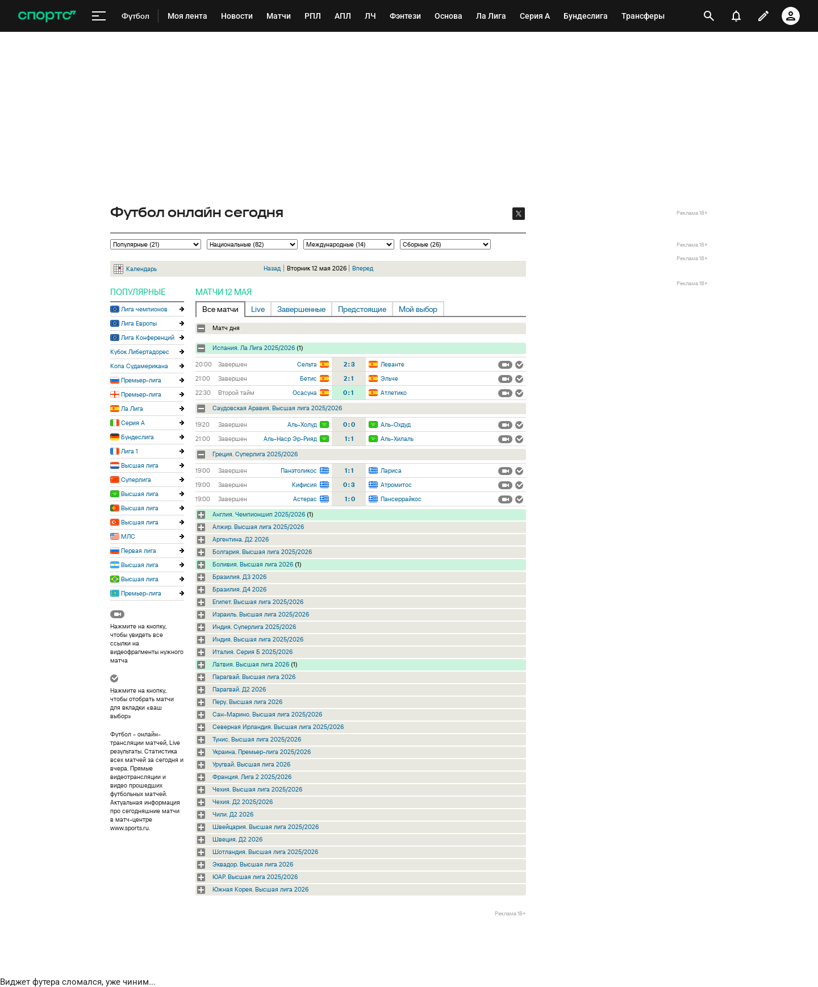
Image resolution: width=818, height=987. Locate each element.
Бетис (308, 378)
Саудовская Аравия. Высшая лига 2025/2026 (277, 408)
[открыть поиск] (709, 16)
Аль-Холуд (302, 424)
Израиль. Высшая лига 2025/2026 (260, 614)
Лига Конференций (147, 338)
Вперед (362, 268)
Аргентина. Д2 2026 (240, 539)
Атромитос (396, 485)
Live (258, 309)
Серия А (133, 423)
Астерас (305, 499)
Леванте (392, 364)
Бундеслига (137, 437)
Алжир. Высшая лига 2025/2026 (258, 527)
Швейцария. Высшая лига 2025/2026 (265, 827)
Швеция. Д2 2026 (237, 839)
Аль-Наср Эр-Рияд (290, 439)
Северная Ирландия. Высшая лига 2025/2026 (278, 727)
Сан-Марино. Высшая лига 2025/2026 (267, 714)
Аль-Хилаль (397, 439)
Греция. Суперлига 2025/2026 (255, 454)
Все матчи (220, 309)
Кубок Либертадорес (139, 352)
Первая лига (138, 551)
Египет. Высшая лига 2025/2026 (257, 602)
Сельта (307, 364)
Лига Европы (139, 323)
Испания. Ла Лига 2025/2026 (253, 348)
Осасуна (305, 393)
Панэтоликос (299, 470)
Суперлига (136, 480)
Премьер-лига (141, 380)
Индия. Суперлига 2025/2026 (254, 627)
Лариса (391, 470)
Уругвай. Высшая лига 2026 (251, 764)
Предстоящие (362, 309)
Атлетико (394, 393)
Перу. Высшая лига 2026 (247, 702)
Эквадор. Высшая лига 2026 (252, 864)
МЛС (128, 536)
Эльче (389, 378)
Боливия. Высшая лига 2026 (252, 564)
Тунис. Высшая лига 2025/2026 (256, 739)
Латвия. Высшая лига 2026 (250, 664)
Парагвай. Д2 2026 (239, 689)
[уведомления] (736, 16)
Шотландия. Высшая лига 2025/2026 (265, 852)
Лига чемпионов (144, 309)
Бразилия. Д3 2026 (239, 577)
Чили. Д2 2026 (232, 814)
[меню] (98, 16)
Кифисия (304, 485)
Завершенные (301, 309)
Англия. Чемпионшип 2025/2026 (258, 514)
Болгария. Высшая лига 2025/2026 (262, 552)
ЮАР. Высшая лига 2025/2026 (255, 877)
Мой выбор (418, 309)
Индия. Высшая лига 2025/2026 (257, 639)
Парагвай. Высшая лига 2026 (253, 677)
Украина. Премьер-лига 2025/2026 (261, 752)
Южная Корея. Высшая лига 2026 (260, 889)
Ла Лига (132, 409)
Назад (272, 268)
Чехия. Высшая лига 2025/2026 (257, 789)
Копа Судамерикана (139, 366)
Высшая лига (139, 465)
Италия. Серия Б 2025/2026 (252, 652)
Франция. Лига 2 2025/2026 (251, 777)
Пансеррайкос (401, 499)
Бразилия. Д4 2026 (239, 589)
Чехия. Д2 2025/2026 (242, 802)
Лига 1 (129, 451)
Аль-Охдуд (396, 424)
